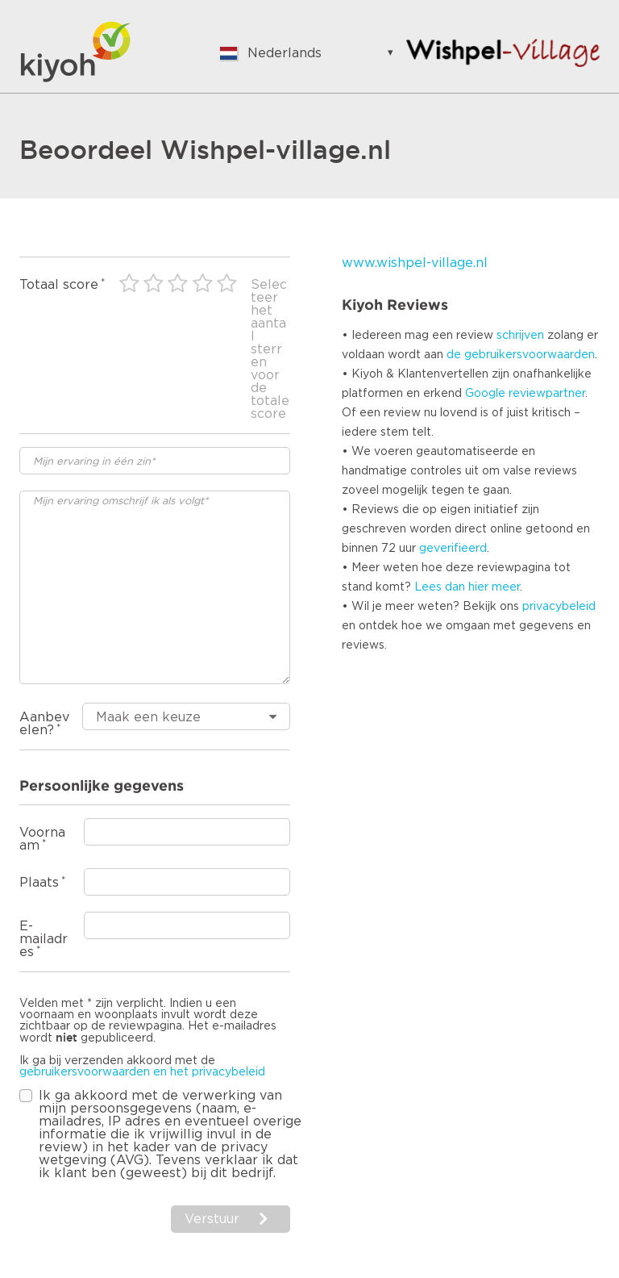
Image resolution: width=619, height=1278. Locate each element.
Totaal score (58, 284)
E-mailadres (43, 939)
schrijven (520, 335)
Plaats (39, 882)
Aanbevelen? (44, 724)
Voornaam (42, 839)
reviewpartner (547, 393)
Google (485, 393)
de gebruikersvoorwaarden (521, 355)
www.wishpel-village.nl (415, 263)
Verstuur (212, 1219)
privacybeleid (559, 606)
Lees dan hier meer (467, 587)
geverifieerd (453, 548)
